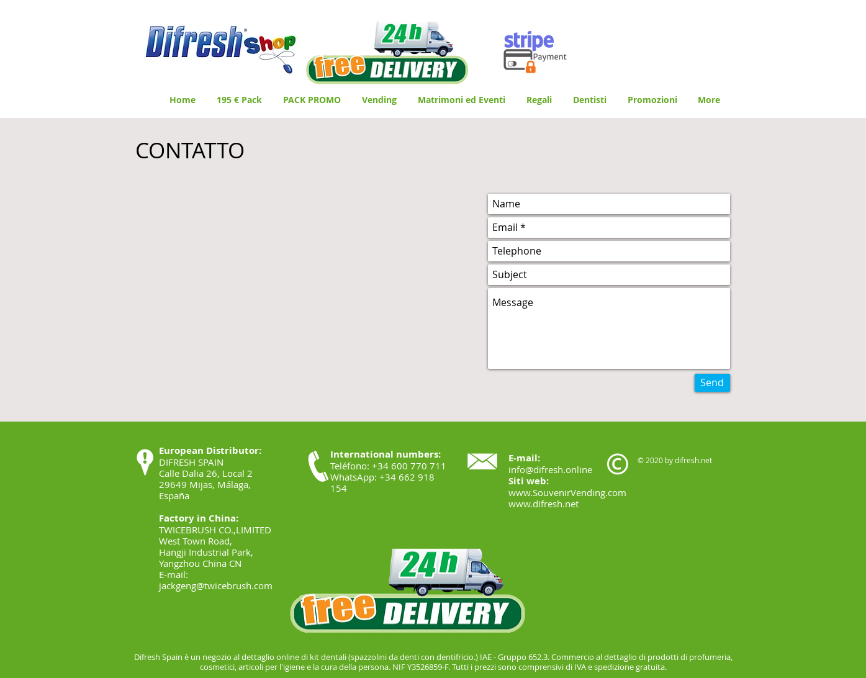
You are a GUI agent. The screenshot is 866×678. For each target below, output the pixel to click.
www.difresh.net (543, 503)
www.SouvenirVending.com (567, 492)
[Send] (712, 383)
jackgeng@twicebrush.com (216, 585)
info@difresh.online (550, 469)
